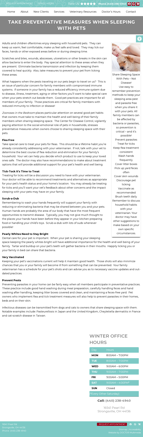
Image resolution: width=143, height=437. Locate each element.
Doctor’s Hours (111, 11)
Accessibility (135, 429)
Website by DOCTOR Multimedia (124, 432)
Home (11, 11)
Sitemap (123, 429)
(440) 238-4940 (116, 4)
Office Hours (46, 3)
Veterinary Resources (83, 11)
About (24, 11)
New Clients (41, 11)
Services (59, 11)
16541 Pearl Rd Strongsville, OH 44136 (114, 409)
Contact (131, 11)
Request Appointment (19, 3)
